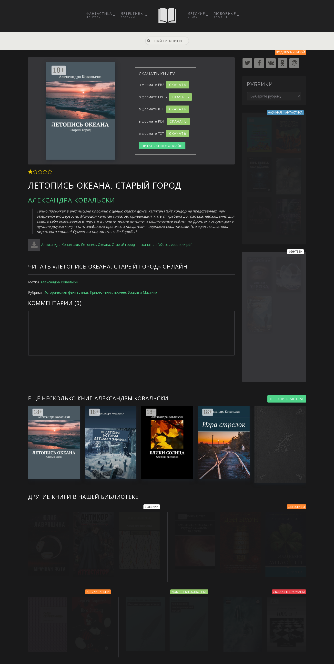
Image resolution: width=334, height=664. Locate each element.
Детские (196, 15)
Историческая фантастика (65, 292)
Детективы (132, 15)
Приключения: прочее (108, 292)
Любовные (224, 15)
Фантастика (99, 15)
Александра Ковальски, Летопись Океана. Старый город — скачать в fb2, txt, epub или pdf (116, 244)
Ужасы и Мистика (142, 292)
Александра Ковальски (71, 200)
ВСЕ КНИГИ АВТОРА (286, 399)
